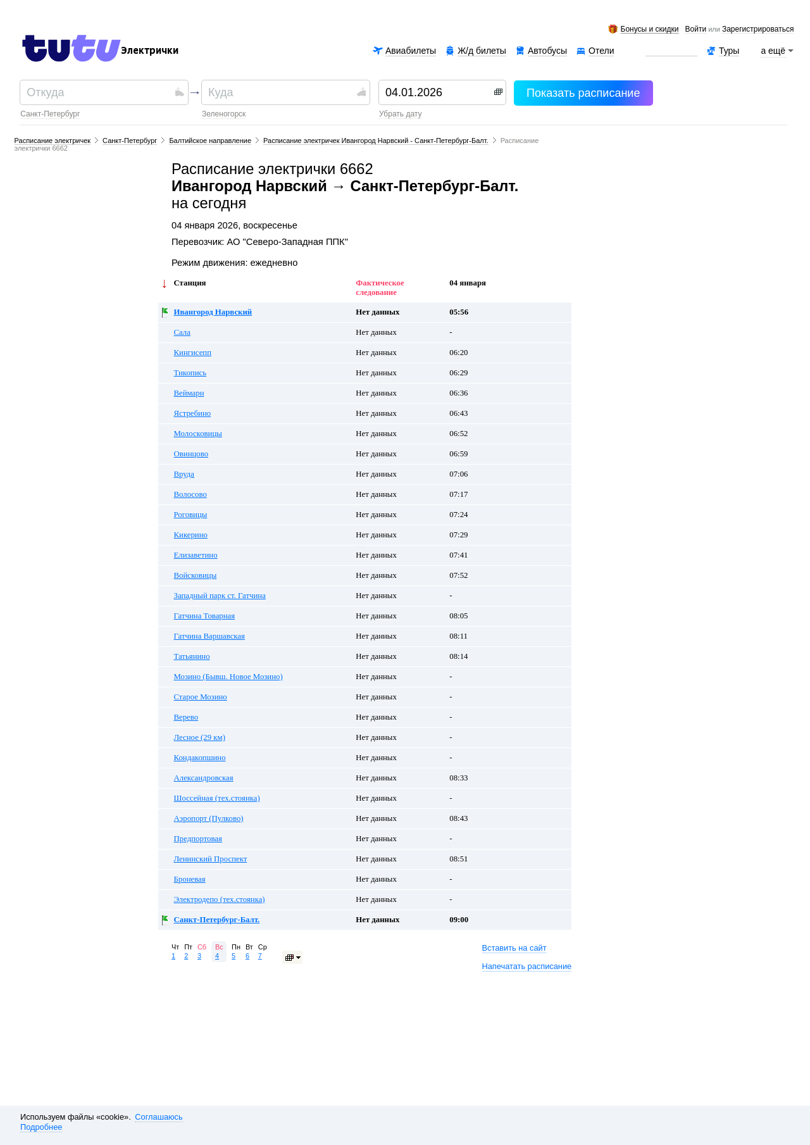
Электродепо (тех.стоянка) (219, 899)
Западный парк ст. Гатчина (220, 595)
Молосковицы (198, 433)
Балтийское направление (210, 140)
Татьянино (192, 656)
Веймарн (189, 393)
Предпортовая (198, 838)
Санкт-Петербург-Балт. (217, 919)
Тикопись (190, 372)
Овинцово (191, 453)
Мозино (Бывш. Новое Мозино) (228, 676)
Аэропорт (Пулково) (209, 818)
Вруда (184, 474)
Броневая (190, 879)
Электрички (149, 50)
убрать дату (400, 113)
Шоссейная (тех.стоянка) (217, 798)
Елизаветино (196, 555)
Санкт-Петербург (50, 113)
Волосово (190, 494)
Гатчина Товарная (204, 615)
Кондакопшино (200, 757)
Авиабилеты (410, 51)
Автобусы (547, 51)
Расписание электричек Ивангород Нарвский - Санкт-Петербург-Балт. (376, 140)
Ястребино (192, 413)
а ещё (773, 51)
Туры (729, 51)
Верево (186, 717)
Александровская (204, 777)
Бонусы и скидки (650, 29)
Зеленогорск (224, 113)
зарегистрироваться (758, 30)
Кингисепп (193, 352)
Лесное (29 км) (199, 737)
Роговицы (191, 514)
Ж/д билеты (482, 51)
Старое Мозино (200, 696)
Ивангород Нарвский (213, 312)
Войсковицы (195, 575)
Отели (601, 51)
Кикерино (191, 534)
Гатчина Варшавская (209, 636)
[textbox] (99, 92)
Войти (696, 30)
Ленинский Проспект (210, 858)
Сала (182, 332)
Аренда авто (671, 51)
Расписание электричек (53, 140)
